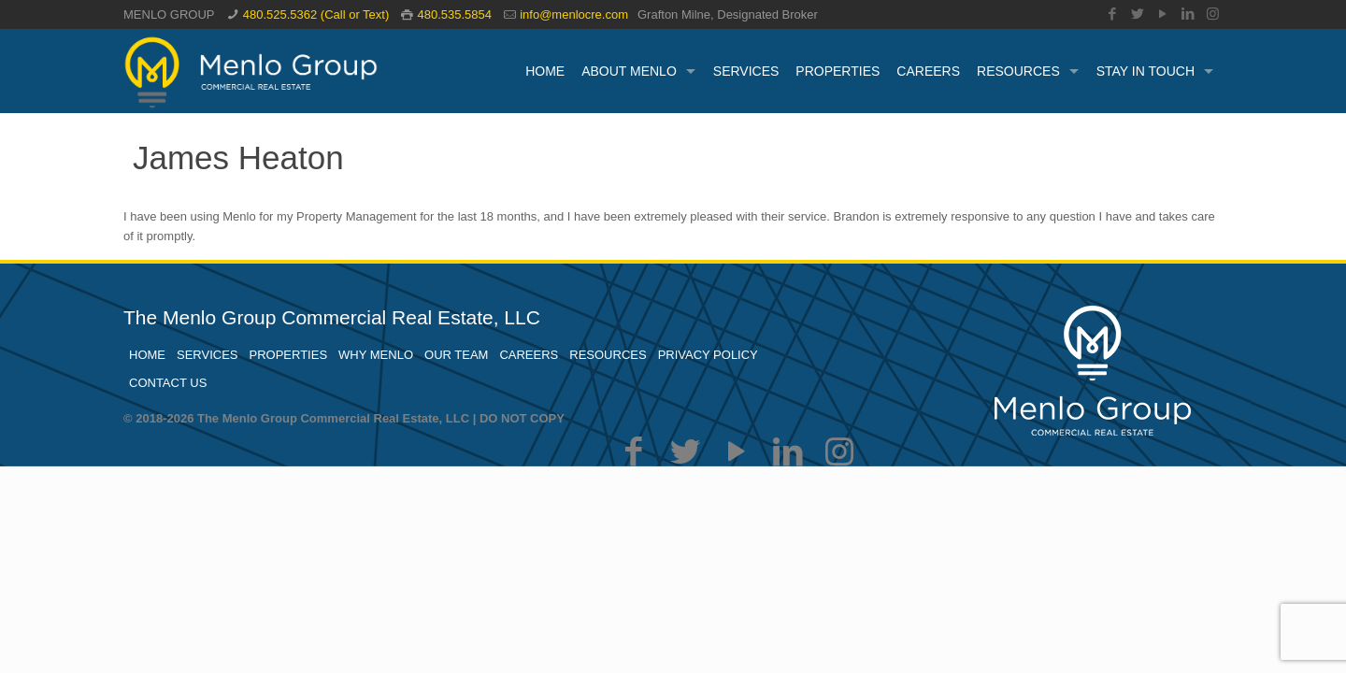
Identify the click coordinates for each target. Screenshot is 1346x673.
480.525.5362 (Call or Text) (316, 14)
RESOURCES (607, 355)
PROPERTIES (289, 355)
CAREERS (528, 355)
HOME (147, 355)
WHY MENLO (375, 355)
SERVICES (207, 355)
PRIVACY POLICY (708, 355)
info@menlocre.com (574, 14)
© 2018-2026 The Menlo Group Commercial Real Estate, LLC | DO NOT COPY (344, 418)
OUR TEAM (456, 355)
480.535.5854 (454, 14)
